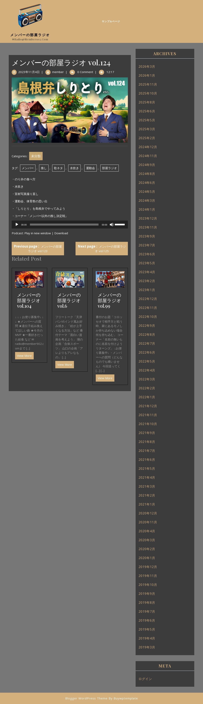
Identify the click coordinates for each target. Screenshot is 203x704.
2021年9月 (147, 433)
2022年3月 (147, 379)
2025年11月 (148, 84)
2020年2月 (147, 549)
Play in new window (37, 233)
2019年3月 (147, 647)
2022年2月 (147, 388)
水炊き (74, 168)
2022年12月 (148, 299)
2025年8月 (147, 102)
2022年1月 (147, 397)
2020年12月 (148, 513)
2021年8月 (147, 442)
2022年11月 (148, 308)
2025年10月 (148, 93)
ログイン (145, 679)
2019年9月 (147, 593)
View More (23, 355)
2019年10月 (148, 584)
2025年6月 (147, 111)
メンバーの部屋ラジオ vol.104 (29, 300)
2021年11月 (148, 415)
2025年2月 (147, 138)
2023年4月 (147, 272)
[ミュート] (112, 225)
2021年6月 (147, 459)
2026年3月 (147, 66)
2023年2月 (147, 281)
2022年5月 (147, 361)
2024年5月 (147, 191)
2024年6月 (147, 182)
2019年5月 (147, 629)
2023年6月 (147, 254)
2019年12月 (148, 567)
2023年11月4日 (29, 72)
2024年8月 (147, 174)
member (58, 72)
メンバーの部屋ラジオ (30, 35)
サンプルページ (111, 21)
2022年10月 (148, 316)
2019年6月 (147, 620)
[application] (70, 225)
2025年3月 (147, 129)
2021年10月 (148, 424)
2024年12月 (148, 147)
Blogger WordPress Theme (86, 698)
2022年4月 (147, 370)
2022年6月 (147, 352)
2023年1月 (147, 290)
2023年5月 (147, 263)
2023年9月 (147, 236)
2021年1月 (147, 504)
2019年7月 (147, 611)
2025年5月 (147, 120)
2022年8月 (147, 334)
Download (61, 233)
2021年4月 (147, 477)
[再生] (17, 225)
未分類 (36, 156)
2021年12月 (148, 406)
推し (44, 168)
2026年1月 (147, 75)
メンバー (28, 168)
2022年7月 (147, 343)
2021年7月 (147, 450)
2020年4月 (147, 531)
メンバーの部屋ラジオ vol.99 (109, 300)
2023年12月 (148, 218)
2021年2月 (147, 495)
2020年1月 (147, 558)
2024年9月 (147, 165)
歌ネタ (58, 168)
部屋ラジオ (109, 168)
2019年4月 (147, 638)
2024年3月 (147, 200)
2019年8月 (147, 602)
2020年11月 (148, 522)
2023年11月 (148, 227)
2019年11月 (148, 576)
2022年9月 (147, 325)
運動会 (90, 168)
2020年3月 (147, 540)
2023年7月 (147, 245)
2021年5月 (147, 468)
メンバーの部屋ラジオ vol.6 (69, 300)
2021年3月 (147, 486)
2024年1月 (147, 209)
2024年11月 (148, 156)
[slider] (64, 225)
